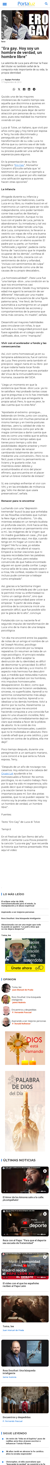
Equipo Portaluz (12, 79)
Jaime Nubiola (19, 1002)
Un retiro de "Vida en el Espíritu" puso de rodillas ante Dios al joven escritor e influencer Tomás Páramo (25, 1441)
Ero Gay (19, 165)
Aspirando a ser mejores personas (17, 912)
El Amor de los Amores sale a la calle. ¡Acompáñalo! (23, 1198)
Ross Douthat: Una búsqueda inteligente (21, 918)
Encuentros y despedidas (24, 1009)
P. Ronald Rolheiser (21, 1023)
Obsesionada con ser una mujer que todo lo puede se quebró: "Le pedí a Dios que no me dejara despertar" (21, 926)
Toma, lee (6, 935)
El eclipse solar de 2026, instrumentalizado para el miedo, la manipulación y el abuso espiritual (18, 903)
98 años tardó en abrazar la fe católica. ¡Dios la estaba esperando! (25, 1452)
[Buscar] (46, 4)
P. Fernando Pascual (21, 1012)
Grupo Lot (7, 773)
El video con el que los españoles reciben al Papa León (21, 1285)
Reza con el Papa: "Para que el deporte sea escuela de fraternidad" (24, 1242)
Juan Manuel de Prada (22, 989)
